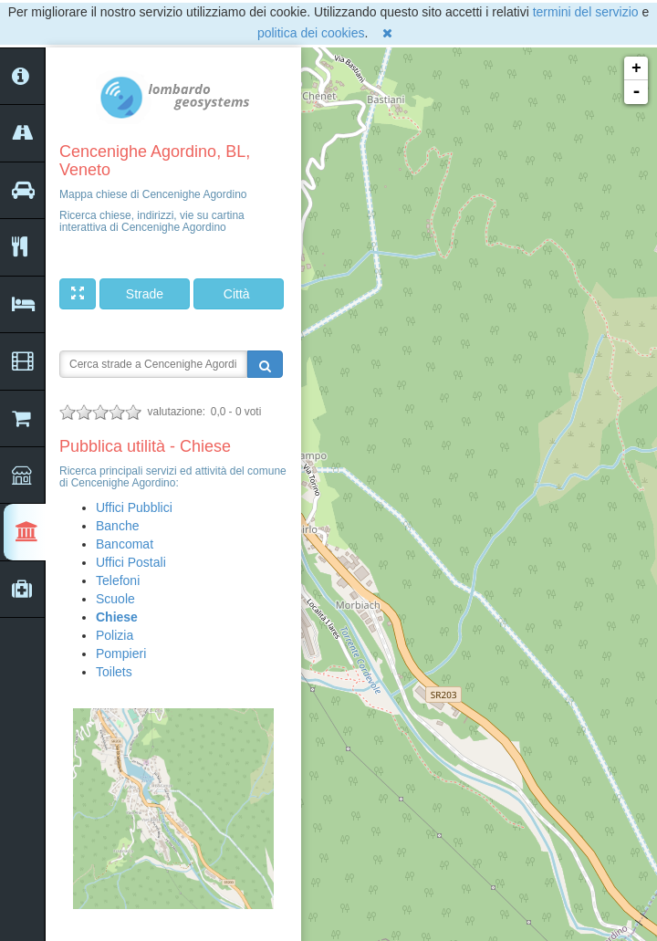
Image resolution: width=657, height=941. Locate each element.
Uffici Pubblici (134, 507)
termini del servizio (586, 12)
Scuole (115, 598)
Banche (117, 525)
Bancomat (124, 544)
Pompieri (121, 653)
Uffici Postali (131, 562)
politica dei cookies (311, 33)
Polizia (114, 635)
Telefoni (118, 580)
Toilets (114, 671)
